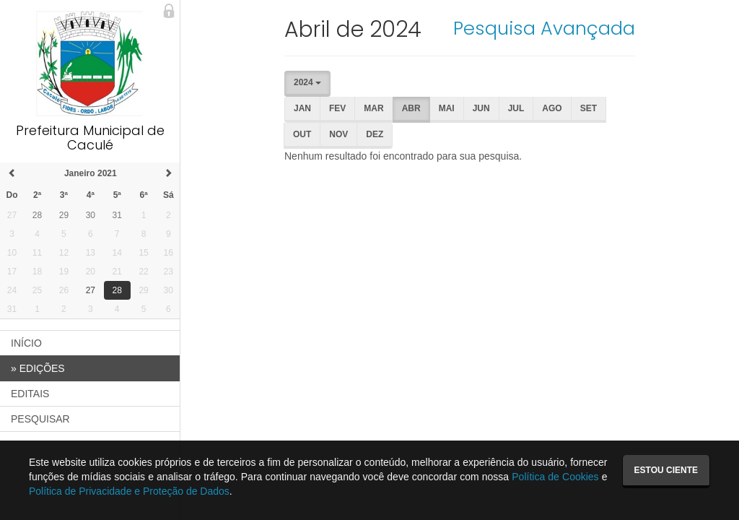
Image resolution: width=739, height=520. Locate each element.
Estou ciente (666, 470)
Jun (481, 108)
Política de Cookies (555, 476)
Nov (338, 134)
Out (302, 134)
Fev (337, 108)
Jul (516, 108)
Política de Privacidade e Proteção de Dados (129, 491)
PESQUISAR (40, 419)
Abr (411, 108)
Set (588, 108)
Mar (373, 108)
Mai (447, 108)
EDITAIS (30, 393)
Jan (302, 108)
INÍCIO (26, 343)
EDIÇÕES (38, 368)
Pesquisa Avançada (544, 28)
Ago (551, 108)
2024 (307, 82)
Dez (374, 134)
